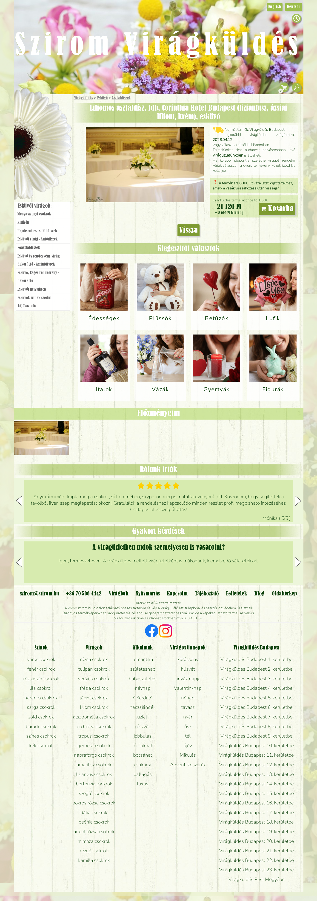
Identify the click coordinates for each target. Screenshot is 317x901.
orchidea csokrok (94, 726)
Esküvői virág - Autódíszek (37, 239)
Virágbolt (41, 170)
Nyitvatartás (148, 593)
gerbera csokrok (94, 745)
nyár (187, 717)
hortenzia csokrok (94, 784)
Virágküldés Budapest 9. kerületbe (256, 736)
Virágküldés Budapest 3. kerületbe (256, 678)
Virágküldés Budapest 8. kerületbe (256, 726)
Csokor (46, 120)
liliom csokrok (94, 707)
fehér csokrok (41, 669)
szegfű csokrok (94, 793)
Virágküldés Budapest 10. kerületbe (256, 745)
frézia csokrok (94, 688)
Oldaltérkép (284, 593)
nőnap (187, 698)
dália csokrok (93, 812)
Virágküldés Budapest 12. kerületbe (256, 764)
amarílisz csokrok (94, 764)
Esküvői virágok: (34, 206)
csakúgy (142, 764)
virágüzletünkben (228, 155)
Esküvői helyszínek (31, 289)
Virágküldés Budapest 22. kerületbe (256, 860)
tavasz (187, 707)
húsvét (188, 669)
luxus (142, 784)
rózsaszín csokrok (41, 678)
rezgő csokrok (94, 850)
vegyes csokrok (94, 678)
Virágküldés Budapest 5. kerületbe (256, 698)
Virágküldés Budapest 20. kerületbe (256, 841)
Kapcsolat (177, 593)
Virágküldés (83, 98)
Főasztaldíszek (28, 248)
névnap (143, 688)
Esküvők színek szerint (34, 298)
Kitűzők (23, 222)
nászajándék (143, 707)
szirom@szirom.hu (39, 593)
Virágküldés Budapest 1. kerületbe (256, 659)
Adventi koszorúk (188, 764)
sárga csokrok (41, 707)
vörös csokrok (41, 659)
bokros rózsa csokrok (93, 803)
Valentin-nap (188, 688)
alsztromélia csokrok (94, 717)
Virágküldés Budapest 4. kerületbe (256, 688)
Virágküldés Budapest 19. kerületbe (256, 831)
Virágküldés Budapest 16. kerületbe (256, 803)
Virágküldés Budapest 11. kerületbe (256, 755)
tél (188, 736)
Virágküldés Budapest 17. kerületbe (256, 812)
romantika (142, 659)
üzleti (142, 717)
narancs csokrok (41, 698)
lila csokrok (41, 688)
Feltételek (236, 593)
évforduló (142, 698)
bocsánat (142, 755)
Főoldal (26, 106)
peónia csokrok (94, 822)
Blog (259, 593)
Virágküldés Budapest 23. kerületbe (256, 870)
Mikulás (188, 755)
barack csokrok (41, 726)
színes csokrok (41, 736)
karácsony (187, 659)
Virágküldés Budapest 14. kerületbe (256, 784)
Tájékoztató (26, 306)
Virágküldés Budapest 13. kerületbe (256, 774)
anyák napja (187, 678)
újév (188, 745)
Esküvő (102, 98)
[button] (298, 501)
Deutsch (293, 7)
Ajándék (36, 110)
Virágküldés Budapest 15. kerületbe (256, 793)
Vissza (188, 230)
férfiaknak (142, 745)
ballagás (143, 774)
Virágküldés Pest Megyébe (256, 879)
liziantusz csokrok (94, 774)
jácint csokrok (94, 698)
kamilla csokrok (94, 860)
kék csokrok (41, 745)
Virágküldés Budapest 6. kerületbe (256, 707)
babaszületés (143, 678)
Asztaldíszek (121, 98)
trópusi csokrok (93, 736)
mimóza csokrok (94, 841)
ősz (187, 726)
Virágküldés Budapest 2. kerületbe (256, 669)
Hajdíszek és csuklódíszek (37, 231)
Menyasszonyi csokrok (34, 214)
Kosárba (277, 209)
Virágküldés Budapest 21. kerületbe (256, 850)
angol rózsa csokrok (94, 831)
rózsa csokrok (94, 659)
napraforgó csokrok (94, 755)
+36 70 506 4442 (84, 593)
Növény (52, 132)
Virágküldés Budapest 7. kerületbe (256, 717)
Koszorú (48, 158)
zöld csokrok (41, 717)
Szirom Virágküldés (158, 46)
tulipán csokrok (94, 669)
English (274, 7)
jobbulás (142, 736)
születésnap (142, 669)
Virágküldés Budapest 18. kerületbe (256, 822)
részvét (142, 726)
